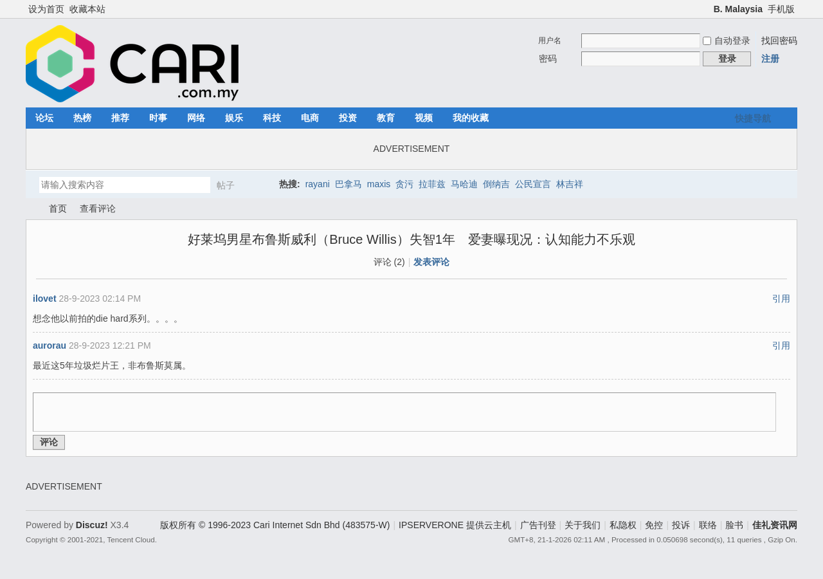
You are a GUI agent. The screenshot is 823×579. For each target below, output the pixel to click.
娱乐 (234, 118)
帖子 (226, 185)
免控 (654, 525)
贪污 (404, 184)
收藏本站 (87, 9)
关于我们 (583, 525)
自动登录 (726, 40)
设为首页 (46, 9)
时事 (158, 118)
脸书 (734, 525)
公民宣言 (533, 184)
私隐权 (623, 525)
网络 (196, 118)
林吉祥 (569, 184)
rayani (317, 184)
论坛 (44, 118)
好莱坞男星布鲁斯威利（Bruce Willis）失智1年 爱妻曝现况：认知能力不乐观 (411, 239)
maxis (379, 184)
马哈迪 (464, 184)
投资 (348, 118)
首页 (58, 208)
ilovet (45, 298)
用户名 (549, 40)
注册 (770, 58)
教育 (386, 118)
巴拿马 (348, 184)
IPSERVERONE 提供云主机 (455, 525)
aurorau (49, 345)
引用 (781, 298)
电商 (310, 118)
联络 (708, 525)
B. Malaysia (738, 9)
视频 (424, 118)
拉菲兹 (432, 184)
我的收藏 (471, 118)
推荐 (120, 118)
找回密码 (779, 40)
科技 (272, 118)
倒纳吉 (496, 184)
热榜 (82, 118)
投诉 (681, 525)
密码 (548, 58)
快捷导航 (753, 118)
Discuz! (92, 525)
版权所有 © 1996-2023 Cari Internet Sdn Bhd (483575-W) (275, 525)
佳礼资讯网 (31, 208)
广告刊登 (538, 525)
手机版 (781, 9)
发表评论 (431, 262)
